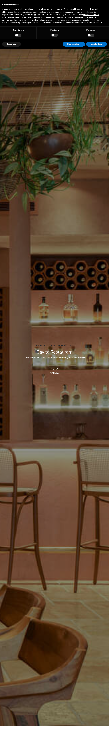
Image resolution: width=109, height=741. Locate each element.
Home (39, 345)
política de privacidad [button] (92, 9)
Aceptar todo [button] (96, 44)
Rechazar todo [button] (73, 44)
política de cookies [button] (91, 15)
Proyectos (49, 345)
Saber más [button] (11, 44)
